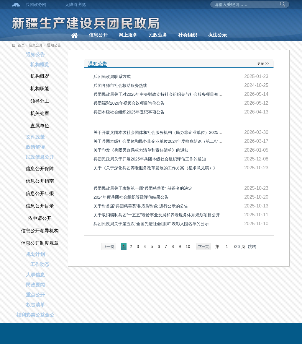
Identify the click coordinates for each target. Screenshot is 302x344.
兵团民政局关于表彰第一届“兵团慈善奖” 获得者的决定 (142, 188)
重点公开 (35, 294)
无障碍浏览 (75, 4)
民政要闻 (35, 284)
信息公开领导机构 (40, 230)
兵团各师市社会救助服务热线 (120, 85)
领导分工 (39, 100)
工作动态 (39, 264)
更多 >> (263, 63)
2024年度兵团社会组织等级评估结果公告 (131, 197)
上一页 (109, 247)
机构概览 (39, 64)
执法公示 (217, 35)
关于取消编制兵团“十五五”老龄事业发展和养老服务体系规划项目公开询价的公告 (167, 214)
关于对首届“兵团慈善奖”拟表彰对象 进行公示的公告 (140, 206)
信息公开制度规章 (40, 243)
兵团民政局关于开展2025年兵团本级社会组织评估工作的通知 (149, 159)
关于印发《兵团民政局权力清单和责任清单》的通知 (140, 150)
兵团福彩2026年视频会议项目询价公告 (129, 103)
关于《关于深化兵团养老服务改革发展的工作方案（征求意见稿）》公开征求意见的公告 (174, 167)
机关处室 (39, 113)
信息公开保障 (40, 168)
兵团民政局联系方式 (112, 76)
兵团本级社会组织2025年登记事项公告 (129, 112)
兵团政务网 (36, 4)
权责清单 (35, 304)
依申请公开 (40, 218)
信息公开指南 (40, 181)
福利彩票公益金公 (35, 314)
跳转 (252, 246)
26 (237, 246)
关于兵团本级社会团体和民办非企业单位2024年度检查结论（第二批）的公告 (164, 141)
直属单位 (39, 125)
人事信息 (35, 274)
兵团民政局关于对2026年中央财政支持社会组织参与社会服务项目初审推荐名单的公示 (172, 94)
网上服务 (128, 35)
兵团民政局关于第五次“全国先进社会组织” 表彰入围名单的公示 (151, 223)
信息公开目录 (40, 205)
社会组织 (187, 35)
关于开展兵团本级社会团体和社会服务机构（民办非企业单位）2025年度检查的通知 (170, 132)
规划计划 (35, 254)
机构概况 (39, 76)
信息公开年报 (40, 193)
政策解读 (35, 147)
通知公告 (54, 45)
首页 (21, 45)
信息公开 (98, 35)
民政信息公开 (40, 157)
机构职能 (39, 88)
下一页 (203, 247)
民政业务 (157, 35)
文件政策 (35, 136)
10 (188, 246)
